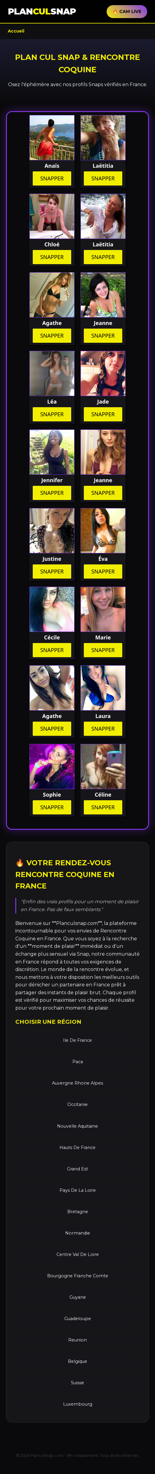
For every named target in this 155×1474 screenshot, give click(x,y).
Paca (77, 1061)
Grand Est (77, 1169)
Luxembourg (77, 1404)
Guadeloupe (77, 1318)
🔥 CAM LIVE (127, 11)
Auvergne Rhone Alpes (77, 1083)
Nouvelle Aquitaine (77, 1126)
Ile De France (77, 1040)
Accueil (16, 31)
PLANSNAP (42, 11)
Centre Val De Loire (77, 1254)
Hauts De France (77, 1147)
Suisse (77, 1382)
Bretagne (77, 1211)
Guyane (77, 1297)
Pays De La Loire (77, 1190)
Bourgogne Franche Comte (77, 1276)
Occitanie (77, 1104)
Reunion (77, 1340)
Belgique (77, 1361)
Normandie (77, 1233)
